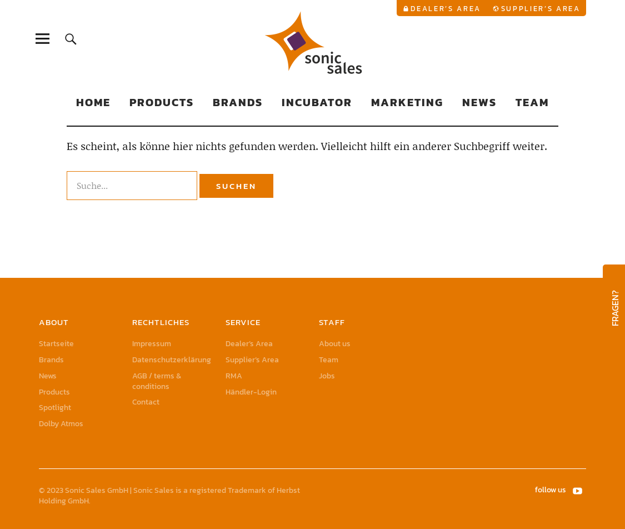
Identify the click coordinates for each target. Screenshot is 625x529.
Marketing (407, 102)
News (479, 102)
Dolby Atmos (61, 424)
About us (335, 344)
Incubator (317, 102)
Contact (145, 402)
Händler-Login (251, 392)
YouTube (579, 490)
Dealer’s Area (446, 8)
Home (93, 102)
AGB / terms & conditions (156, 381)
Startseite (56, 344)
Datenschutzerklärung (171, 360)
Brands (238, 102)
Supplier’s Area (541, 8)
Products (161, 102)
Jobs (327, 376)
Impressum (151, 344)
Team (532, 102)
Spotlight (55, 407)
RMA (234, 376)
